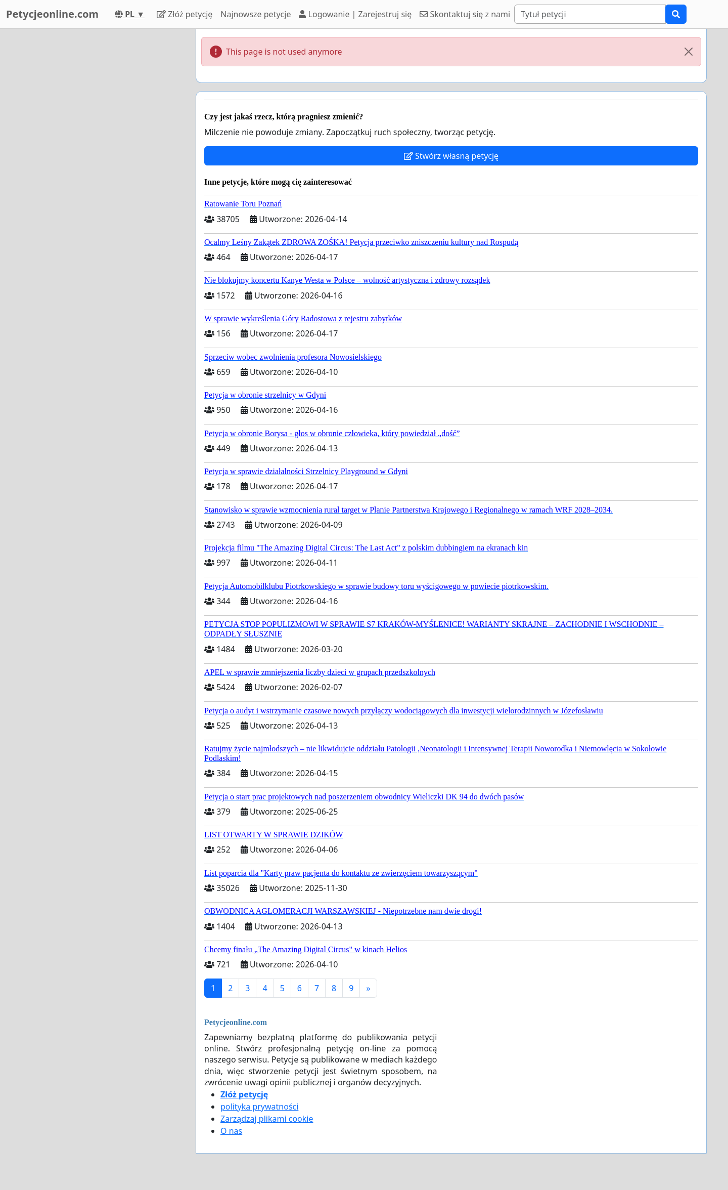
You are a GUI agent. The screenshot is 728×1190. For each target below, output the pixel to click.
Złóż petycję (184, 14)
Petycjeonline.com (52, 14)
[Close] (688, 51)
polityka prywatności (259, 1106)
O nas (231, 1130)
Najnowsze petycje (255, 14)
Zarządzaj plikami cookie (266, 1118)
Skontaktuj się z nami (465, 14)
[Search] (590, 14)
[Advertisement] (97, 180)
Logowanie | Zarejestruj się (355, 14)
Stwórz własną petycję (451, 155)
